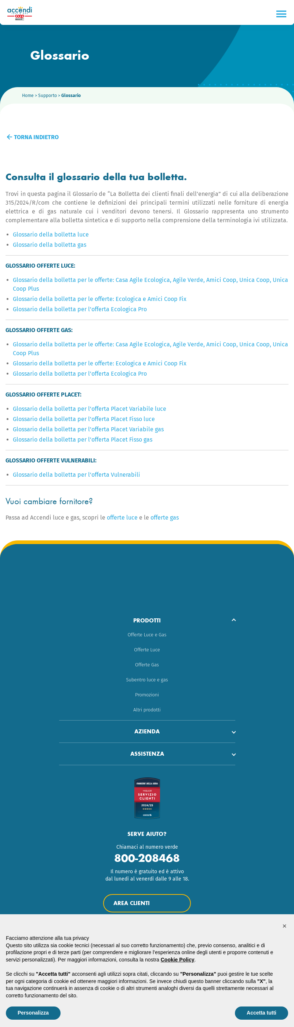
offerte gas (164, 517)
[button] (284, 926)
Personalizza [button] (33, 1013)
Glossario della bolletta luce (51, 234)
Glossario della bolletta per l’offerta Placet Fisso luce (84, 419)
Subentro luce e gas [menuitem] (147, 679)
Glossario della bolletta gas (49, 244)
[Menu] (281, 14)
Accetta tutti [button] (261, 1013)
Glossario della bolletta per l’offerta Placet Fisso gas (82, 439)
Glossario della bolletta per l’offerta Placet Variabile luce (89, 408)
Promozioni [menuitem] (147, 694)
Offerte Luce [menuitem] (147, 649)
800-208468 (147, 858)
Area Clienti (147, 903)
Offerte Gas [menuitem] (147, 664)
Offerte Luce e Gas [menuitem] (147, 634)
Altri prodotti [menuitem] (146, 709)
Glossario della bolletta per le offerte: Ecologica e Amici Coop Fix (99, 298)
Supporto (47, 95)
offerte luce (122, 517)
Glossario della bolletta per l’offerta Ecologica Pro (80, 309)
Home (28, 95)
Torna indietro (33, 137)
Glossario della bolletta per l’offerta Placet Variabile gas (88, 429)
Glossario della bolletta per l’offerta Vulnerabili (76, 474)
